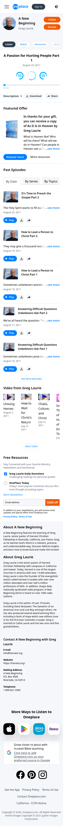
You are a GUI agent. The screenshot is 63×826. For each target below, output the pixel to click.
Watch (23, 44)
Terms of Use (50, 790)
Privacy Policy (30, 790)
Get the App (12, 790)
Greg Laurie (25, 28)
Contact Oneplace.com (31, 796)
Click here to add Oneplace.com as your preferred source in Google (32, 756)
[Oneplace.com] (20, 7)
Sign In (38, 6)
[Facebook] (20, 775)
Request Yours (15, 157)
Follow (52, 19)
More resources (40, 157)
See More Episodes (31, 378)
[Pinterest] (31, 775)
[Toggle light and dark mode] (56, 7)
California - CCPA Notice (31, 803)
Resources (40, 44)
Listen (9, 44)
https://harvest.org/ (14, 663)
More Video (31, 446)
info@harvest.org (13, 653)
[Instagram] (42, 775)
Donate (52, 27)
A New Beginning (26, 20)
